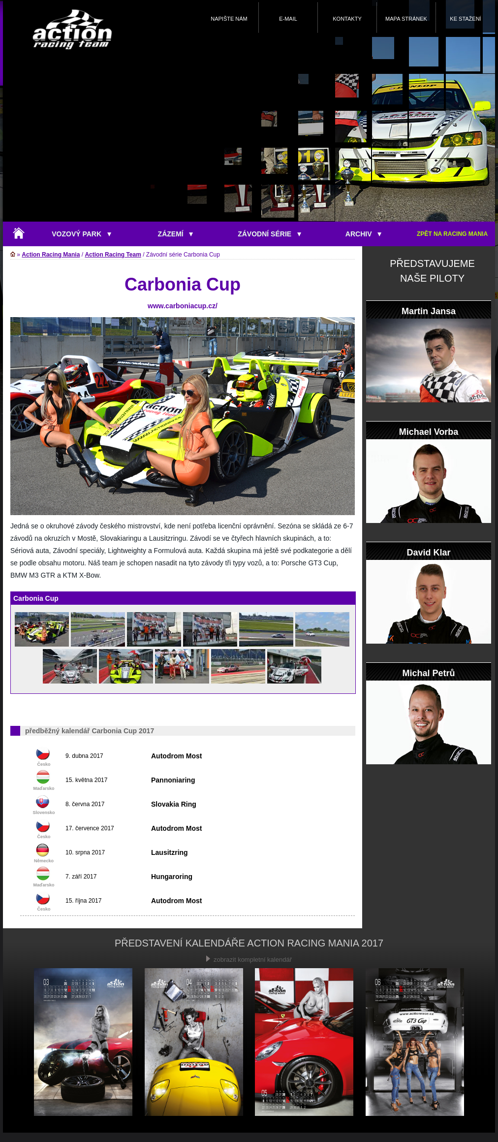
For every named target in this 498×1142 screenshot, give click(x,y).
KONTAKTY (347, 19)
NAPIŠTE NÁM (229, 19)
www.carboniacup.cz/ (183, 306)
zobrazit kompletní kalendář (249, 959)
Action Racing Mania (51, 254)
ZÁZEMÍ (175, 234)
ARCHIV (363, 234)
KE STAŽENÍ (465, 19)
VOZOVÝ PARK (81, 234)
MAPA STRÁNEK (406, 19)
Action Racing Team (113, 254)
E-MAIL (288, 19)
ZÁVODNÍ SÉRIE (269, 234)
